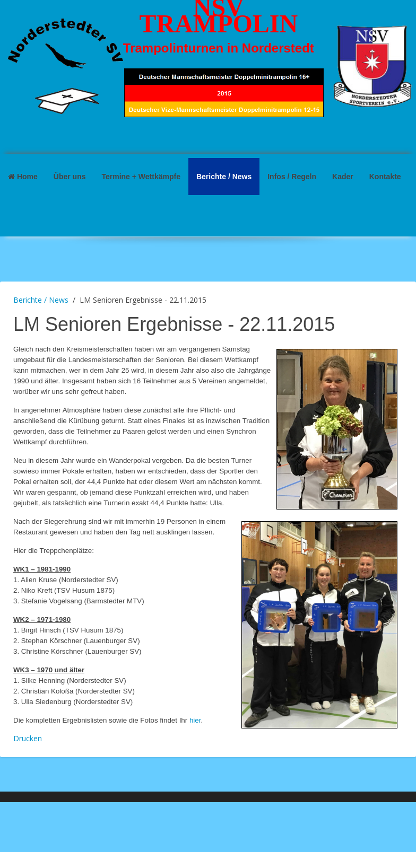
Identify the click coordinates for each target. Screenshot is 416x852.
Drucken (27, 738)
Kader (342, 176)
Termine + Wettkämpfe (140, 176)
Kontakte (385, 176)
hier (195, 720)
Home (23, 176)
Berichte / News (224, 176)
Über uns (70, 176)
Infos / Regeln (291, 176)
